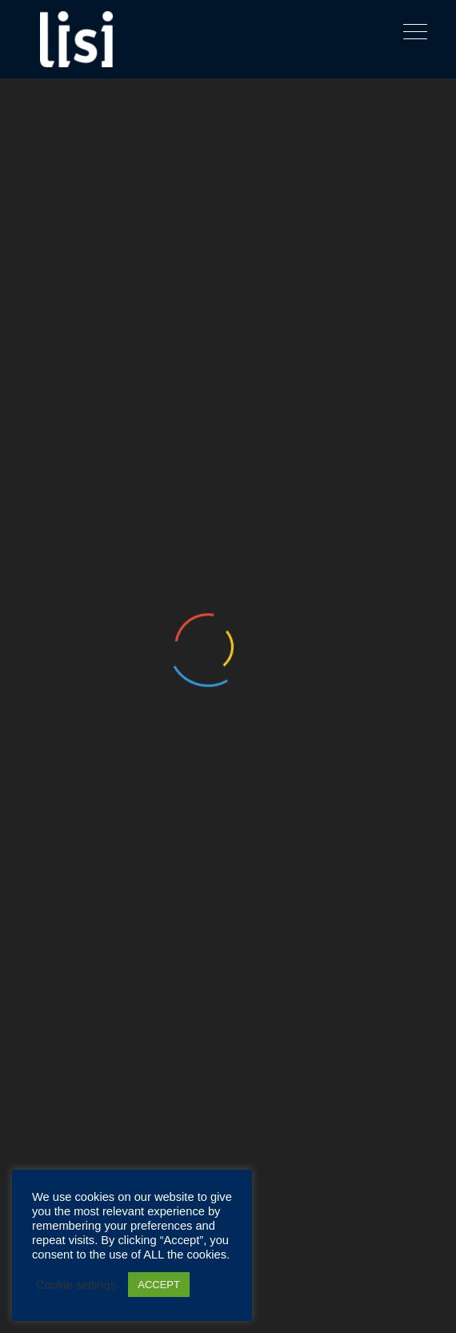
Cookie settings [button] (76, 1285)
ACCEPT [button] (159, 1285)
